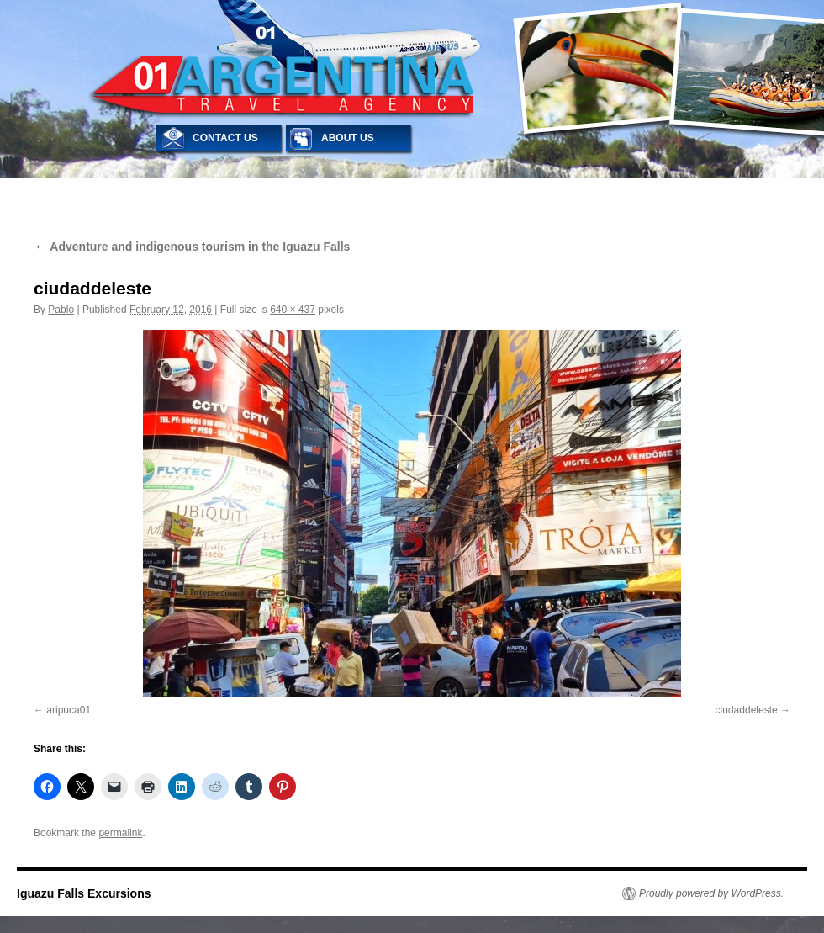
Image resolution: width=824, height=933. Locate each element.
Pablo (61, 309)
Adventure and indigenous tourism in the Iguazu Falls (192, 246)
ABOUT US (347, 138)
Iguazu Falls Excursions (84, 893)
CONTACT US (225, 138)
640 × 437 (292, 309)
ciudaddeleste (747, 710)
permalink (120, 833)
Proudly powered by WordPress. (711, 893)
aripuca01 (68, 710)
